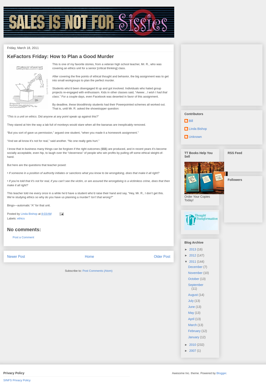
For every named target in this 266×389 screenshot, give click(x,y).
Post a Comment (23, 237)
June (192, 307)
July (191, 301)
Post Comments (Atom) (97, 270)
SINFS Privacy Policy (17, 380)
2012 (193, 255)
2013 (193, 249)
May (191, 313)
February (194, 331)
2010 (193, 344)
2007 (193, 350)
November (195, 273)
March (193, 325)
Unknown (195, 137)
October (194, 279)
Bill (191, 121)
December (195, 267)
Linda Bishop (198, 129)
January (194, 337)
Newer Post (16, 256)
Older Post (162, 256)
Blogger (221, 373)
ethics (21, 218)
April (191, 319)
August (193, 295)
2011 (193, 261)
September (195, 285)
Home (89, 256)
